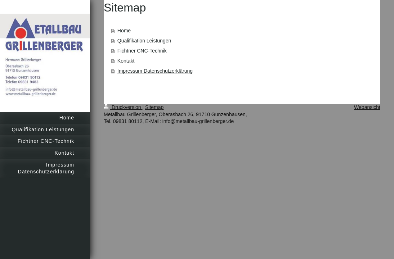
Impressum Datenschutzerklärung (155, 71)
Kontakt (125, 61)
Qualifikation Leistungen (144, 41)
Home (124, 30)
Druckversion (123, 107)
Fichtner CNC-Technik (142, 51)
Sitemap (154, 107)
